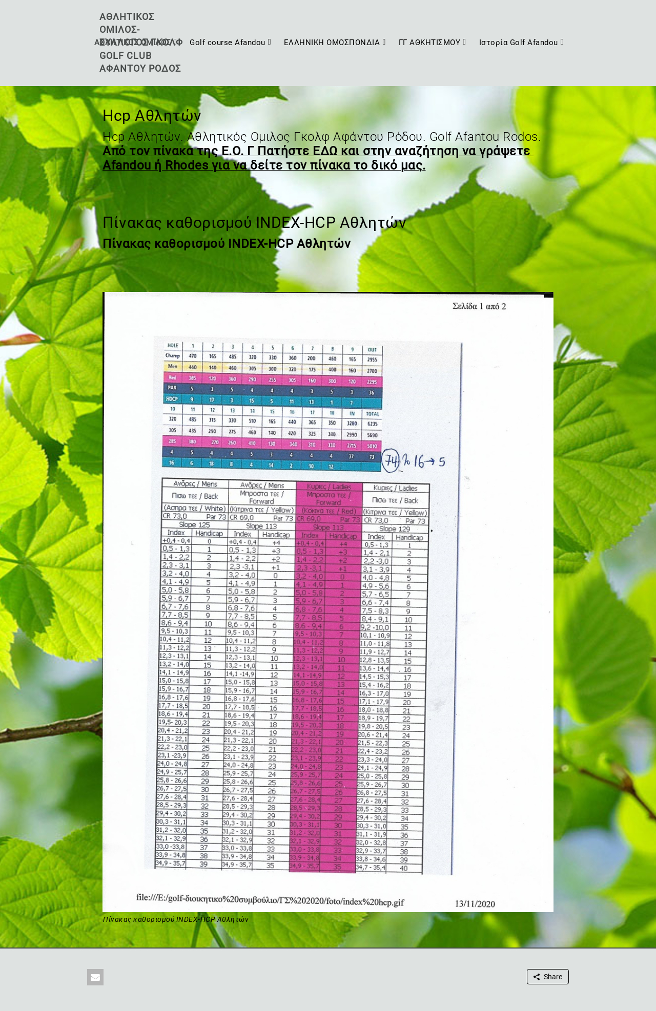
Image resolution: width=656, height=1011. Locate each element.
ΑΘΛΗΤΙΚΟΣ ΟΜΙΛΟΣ (132, 42)
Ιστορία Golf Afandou (518, 42)
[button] (95, 977)
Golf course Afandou (227, 42)
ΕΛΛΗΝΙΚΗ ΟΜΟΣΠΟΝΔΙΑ (332, 42)
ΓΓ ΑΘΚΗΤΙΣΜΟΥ (430, 42)
